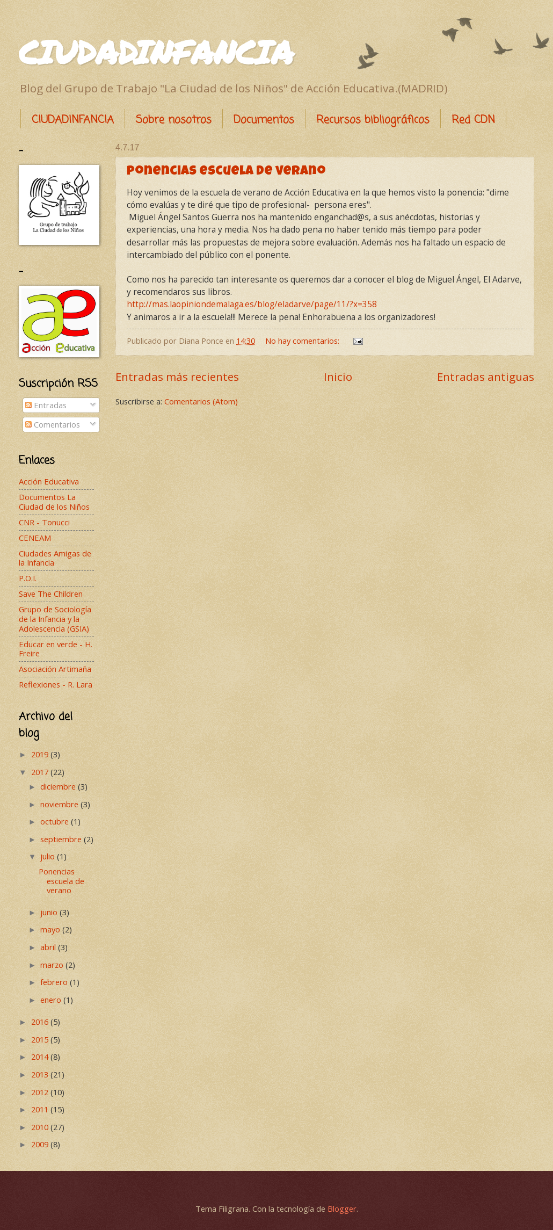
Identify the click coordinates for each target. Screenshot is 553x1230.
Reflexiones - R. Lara (55, 684)
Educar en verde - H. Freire (55, 649)
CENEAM (35, 537)
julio (48, 856)
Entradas (46, 405)
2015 (40, 1039)
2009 (40, 1144)
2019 (40, 754)
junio (50, 912)
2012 (40, 1092)
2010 (40, 1127)
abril (49, 947)
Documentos (264, 120)
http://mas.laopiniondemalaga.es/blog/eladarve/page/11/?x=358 (252, 304)
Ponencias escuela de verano (226, 171)
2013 (40, 1074)
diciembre (59, 786)
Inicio (338, 376)
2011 (40, 1109)
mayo (51, 929)
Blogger (342, 1208)
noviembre (60, 804)
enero (51, 999)
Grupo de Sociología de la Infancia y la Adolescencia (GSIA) (55, 618)
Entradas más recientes (177, 376)
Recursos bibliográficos (373, 120)
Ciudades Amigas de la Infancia (55, 558)
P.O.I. (28, 578)
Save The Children (51, 593)
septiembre (62, 839)
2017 (40, 771)
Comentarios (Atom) (201, 401)
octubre (55, 821)
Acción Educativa (49, 481)
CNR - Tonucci (44, 522)
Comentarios (52, 424)
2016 (40, 1021)
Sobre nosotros (174, 120)
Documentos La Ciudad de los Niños (54, 501)
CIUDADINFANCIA (156, 51)
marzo (53, 964)
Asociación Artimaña (55, 668)
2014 (40, 1056)
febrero (55, 981)
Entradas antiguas (485, 376)
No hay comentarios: (303, 340)
